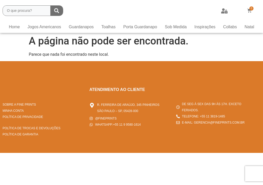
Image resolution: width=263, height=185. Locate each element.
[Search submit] (56, 11)
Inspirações (204, 27)
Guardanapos (81, 27)
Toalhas (108, 27)
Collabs (230, 27)
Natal (249, 27)
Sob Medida (176, 27)
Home (14, 27)
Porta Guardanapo (140, 27)
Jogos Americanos (44, 27)
